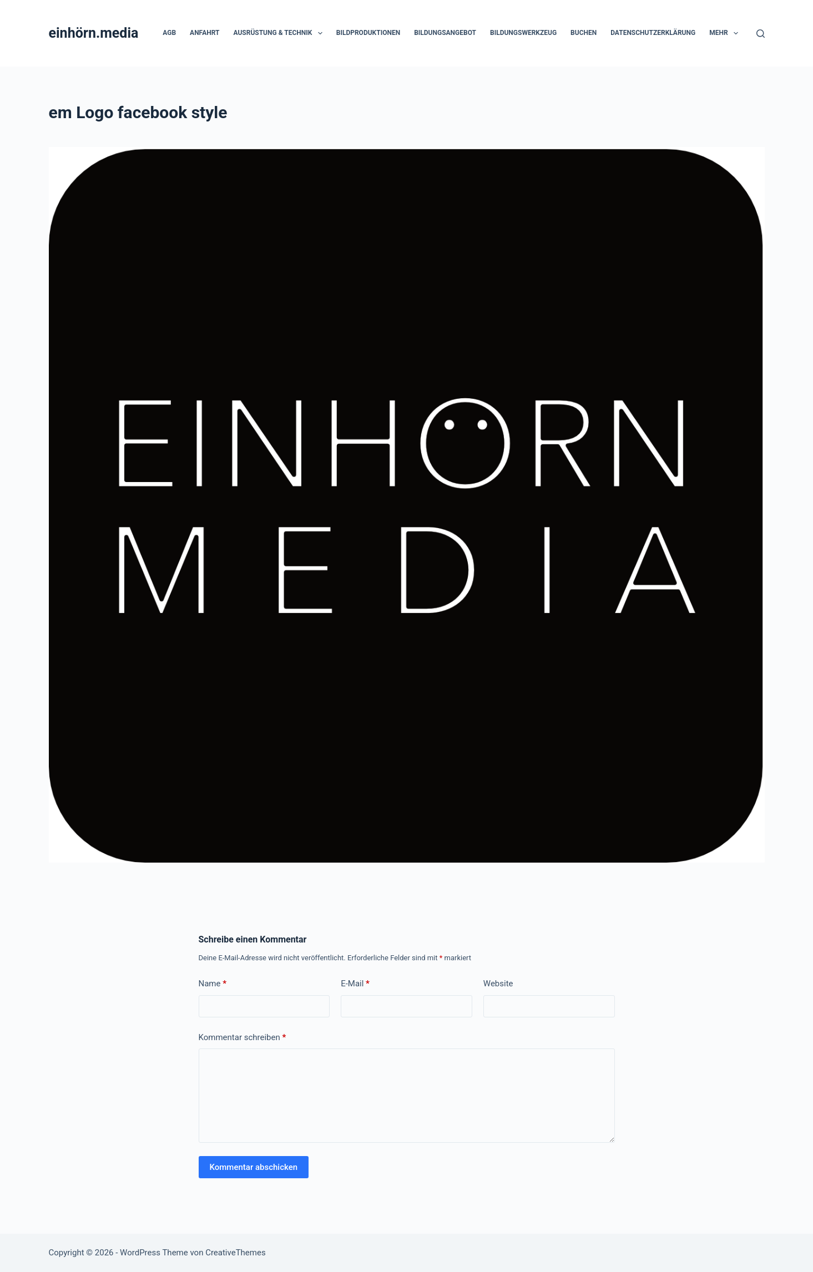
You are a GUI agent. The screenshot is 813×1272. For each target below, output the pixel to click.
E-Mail (355, 984)
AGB (169, 33)
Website (498, 984)
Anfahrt (204, 33)
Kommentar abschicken (254, 1167)
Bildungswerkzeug (523, 33)
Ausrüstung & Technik (279, 33)
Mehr (726, 33)
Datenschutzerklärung (652, 33)
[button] (320, 33)
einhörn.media (94, 33)
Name (213, 984)
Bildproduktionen (368, 33)
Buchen (583, 33)
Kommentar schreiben (242, 1038)
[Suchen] (760, 33)
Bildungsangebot (445, 33)
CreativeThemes (235, 1253)
